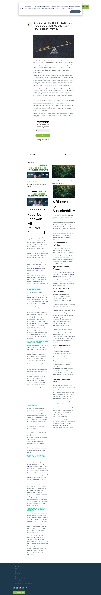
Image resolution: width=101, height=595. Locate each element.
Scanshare (57, 276)
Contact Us (18, 566)
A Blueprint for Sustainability (58, 183)
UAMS (62, 92)
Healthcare (42, 180)
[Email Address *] (42, 130)
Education (65, 180)
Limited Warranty (20, 578)
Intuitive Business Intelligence (66, 389)
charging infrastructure (68, 334)
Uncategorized (37, 31)
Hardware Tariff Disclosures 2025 (24, 583)
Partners (17, 573)
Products (35, 181)
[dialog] (50, 8)
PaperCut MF (29, 181)
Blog (38, 180)
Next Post (68, 154)
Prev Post (33, 154)
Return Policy (18, 581)
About (16, 568)
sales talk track (38, 539)
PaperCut (72, 274)
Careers (16, 571)
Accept (75, 11)
